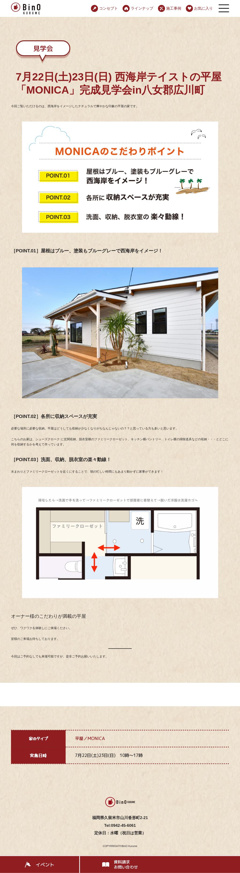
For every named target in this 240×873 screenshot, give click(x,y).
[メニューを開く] (224, 8)
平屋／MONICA (90, 738)
